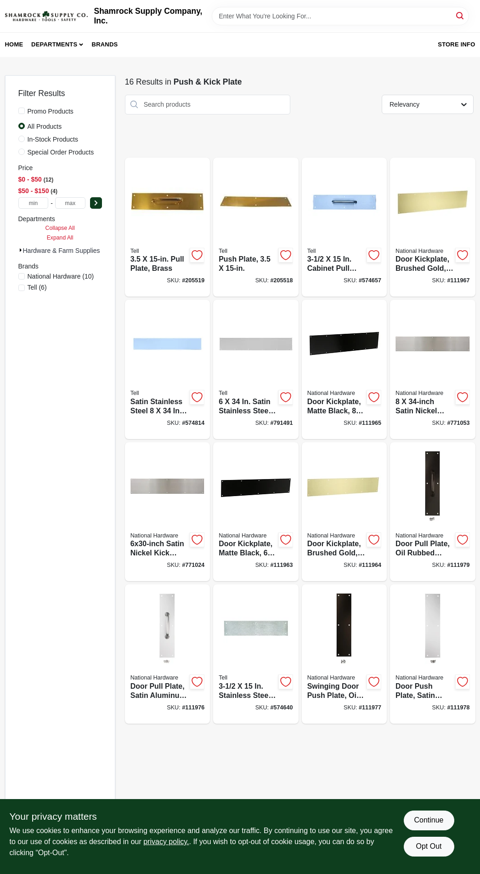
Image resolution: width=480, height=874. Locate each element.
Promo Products (50, 111)
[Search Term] (340, 16)
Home (14, 44)
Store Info (456, 44)
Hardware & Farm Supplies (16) (68, 250)
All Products (45, 126)
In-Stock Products (53, 139)
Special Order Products (61, 152)
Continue (428, 820)
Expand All (60, 237)
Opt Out (428, 846)
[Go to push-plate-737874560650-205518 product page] (255, 227)
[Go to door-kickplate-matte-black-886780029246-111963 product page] (255, 512)
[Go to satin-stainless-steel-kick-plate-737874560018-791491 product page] (255, 369)
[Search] (460, 15)
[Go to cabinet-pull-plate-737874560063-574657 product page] (344, 227)
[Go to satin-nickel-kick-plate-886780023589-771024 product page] (167, 512)
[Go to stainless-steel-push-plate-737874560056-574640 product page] (255, 654)
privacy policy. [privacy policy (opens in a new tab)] (166, 841)
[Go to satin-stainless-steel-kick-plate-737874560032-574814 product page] (167, 369)
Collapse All (60, 228)
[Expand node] (21, 250)
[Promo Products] (21, 111)
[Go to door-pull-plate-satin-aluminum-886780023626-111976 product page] (167, 654)
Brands (105, 44)
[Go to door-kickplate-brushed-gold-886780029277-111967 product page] (432, 227)
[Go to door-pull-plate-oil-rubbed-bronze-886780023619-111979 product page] (432, 512)
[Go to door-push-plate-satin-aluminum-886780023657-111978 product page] (432, 654)
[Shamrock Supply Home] (46, 16)
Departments (54, 44)
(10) (61, 276)
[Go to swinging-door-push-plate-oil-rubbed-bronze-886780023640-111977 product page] (344, 654)
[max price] (70, 203)
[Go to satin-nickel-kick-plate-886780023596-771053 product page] (432, 369)
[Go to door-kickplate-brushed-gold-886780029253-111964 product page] (344, 512)
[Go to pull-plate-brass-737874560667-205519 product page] (167, 227)
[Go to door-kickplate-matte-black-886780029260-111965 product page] (344, 369)
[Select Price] (96, 203)
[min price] (33, 203)
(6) (37, 287)
